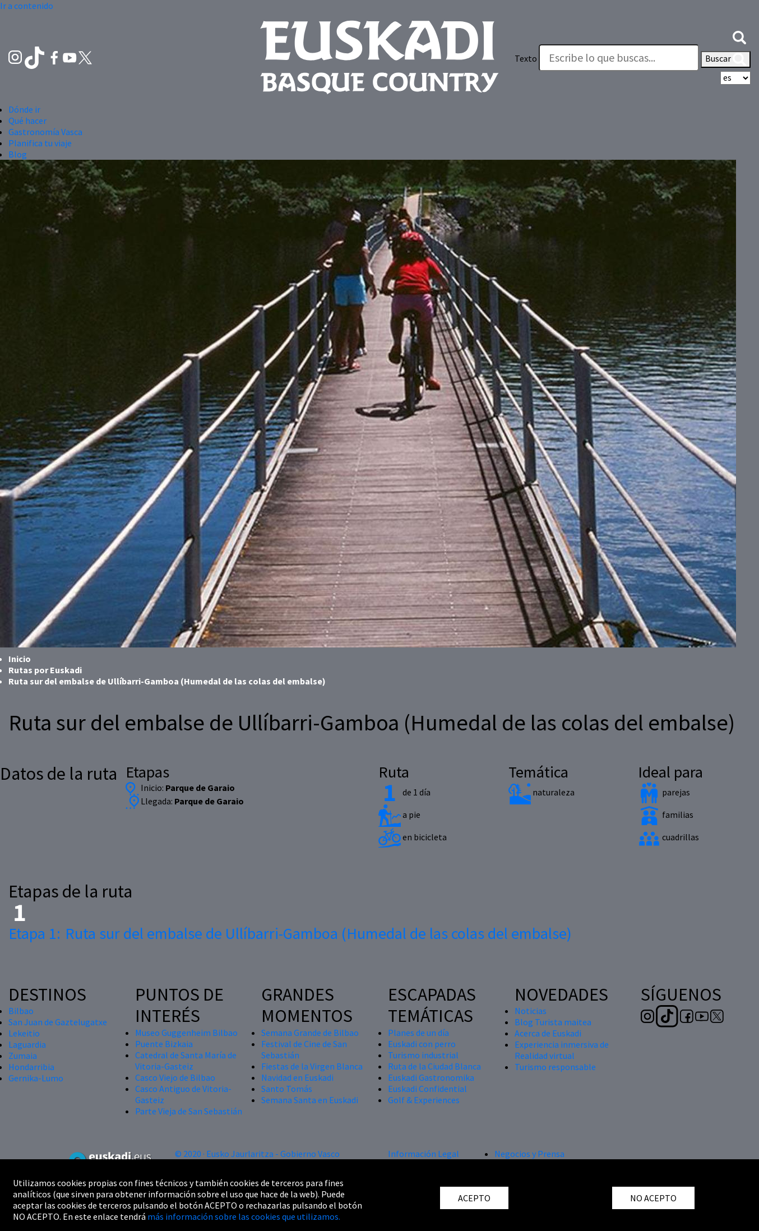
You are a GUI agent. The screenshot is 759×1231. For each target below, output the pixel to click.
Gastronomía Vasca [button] (45, 131)
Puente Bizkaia (164, 1043)
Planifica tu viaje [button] (40, 143)
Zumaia (22, 1055)
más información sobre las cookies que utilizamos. (243, 1216)
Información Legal (423, 1153)
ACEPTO (474, 1198)
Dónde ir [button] (24, 109)
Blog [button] (17, 154)
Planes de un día (418, 1032)
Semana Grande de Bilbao (310, 1032)
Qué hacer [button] (27, 120)
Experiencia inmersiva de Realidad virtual (562, 1050)
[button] (739, 36)
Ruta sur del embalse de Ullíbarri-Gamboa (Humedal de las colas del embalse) (290, 933)
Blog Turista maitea (553, 1022)
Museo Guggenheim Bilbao (186, 1032)
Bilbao (21, 1010)
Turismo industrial (423, 1055)
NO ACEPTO (653, 1198)
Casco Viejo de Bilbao (175, 1077)
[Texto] (619, 57)
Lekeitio (24, 1033)
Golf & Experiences (424, 1099)
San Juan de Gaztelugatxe (57, 1022)
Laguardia (27, 1044)
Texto (526, 58)
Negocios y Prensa (529, 1153)
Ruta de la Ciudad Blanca (434, 1066)
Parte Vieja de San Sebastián (188, 1111)
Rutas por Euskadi (45, 669)
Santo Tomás (286, 1088)
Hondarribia (31, 1066)
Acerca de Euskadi (548, 1033)
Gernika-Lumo (35, 1078)
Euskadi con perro (422, 1043)
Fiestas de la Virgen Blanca (312, 1066)
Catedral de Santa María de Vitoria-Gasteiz (186, 1060)
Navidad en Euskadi (297, 1077)
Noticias (531, 1010)
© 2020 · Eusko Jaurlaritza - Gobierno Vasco (257, 1153)
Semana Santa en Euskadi (309, 1099)
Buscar (725, 59)
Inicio (19, 658)
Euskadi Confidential (427, 1088)
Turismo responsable (555, 1066)
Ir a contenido (26, 5)
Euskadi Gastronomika (431, 1077)
